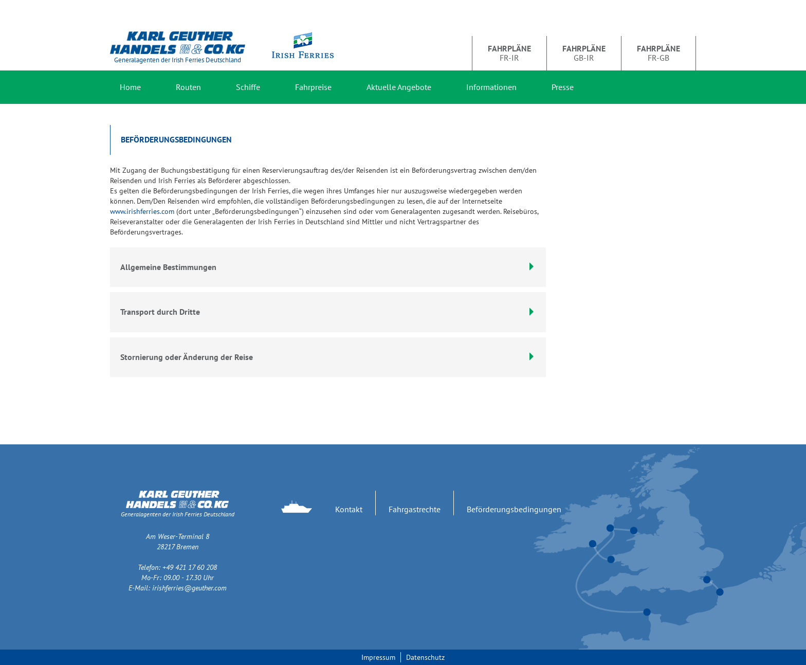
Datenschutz (425, 657)
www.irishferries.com (142, 211)
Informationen (491, 87)
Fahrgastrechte (415, 509)
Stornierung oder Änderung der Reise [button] (328, 357)
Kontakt (348, 509)
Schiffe (248, 87)
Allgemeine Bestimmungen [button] (328, 267)
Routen (188, 87)
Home (130, 87)
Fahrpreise (313, 87)
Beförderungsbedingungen (514, 509)
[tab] (328, 312)
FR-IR (509, 53)
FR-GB (658, 53)
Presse (563, 87)
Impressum (378, 657)
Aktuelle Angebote (399, 87)
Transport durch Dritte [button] (328, 312)
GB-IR (584, 53)
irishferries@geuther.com (189, 587)
